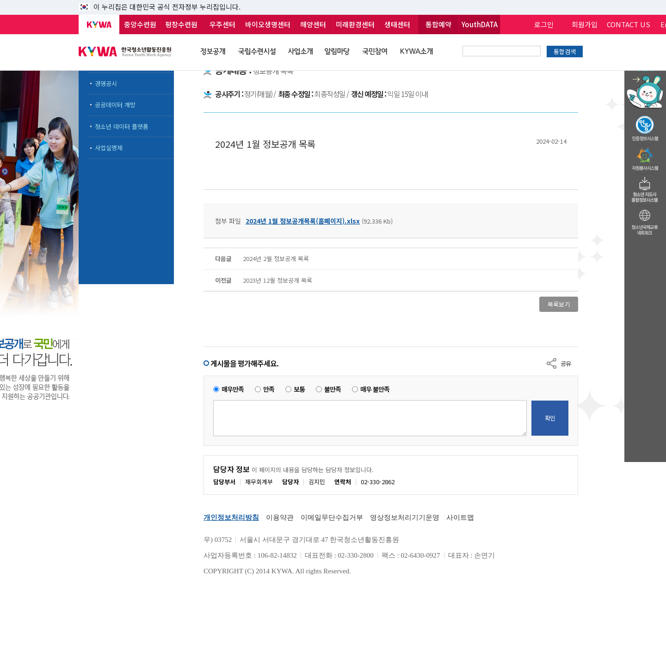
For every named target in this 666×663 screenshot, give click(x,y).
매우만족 (233, 389)
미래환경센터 (355, 24)
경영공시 (106, 83)
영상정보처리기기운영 (404, 517)
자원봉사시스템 (645, 156)
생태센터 (397, 24)
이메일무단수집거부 (332, 517)
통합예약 (438, 24)
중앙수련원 (140, 24)
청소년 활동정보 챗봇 (645, 71)
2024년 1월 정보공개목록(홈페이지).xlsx (303, 220)
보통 (299, 389)
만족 (268, 389)
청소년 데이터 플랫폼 (121, 126)
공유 (566, 363)
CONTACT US (628, 24)
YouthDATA (480, 24)
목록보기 (559, 304)
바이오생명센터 (267, 24)
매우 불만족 (374, 389)
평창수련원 (181, 24)
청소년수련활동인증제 (645, 125)
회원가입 (585, 24)
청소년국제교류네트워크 (645, 220)
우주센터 (222, 24)
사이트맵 (460, 517)
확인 (550, 418)
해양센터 (313, 24)
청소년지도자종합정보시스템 (645, 187)
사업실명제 (109, 147)
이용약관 (280, 517)
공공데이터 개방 (115, 104)
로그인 (544, 24)
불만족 (332, 389)
